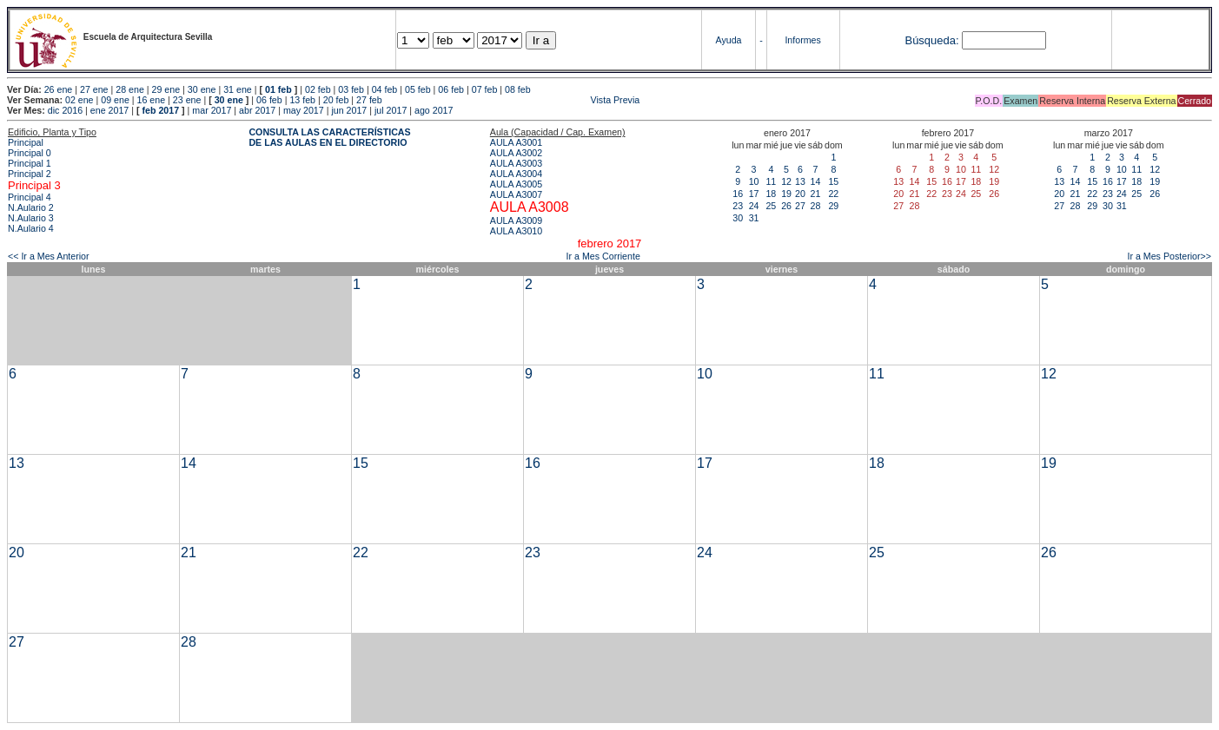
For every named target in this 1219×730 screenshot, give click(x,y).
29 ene (166, 89)
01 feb (278, 89)
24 (754, 206)
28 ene (130, 89)
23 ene (187, 100)
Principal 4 (29, 197)
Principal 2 (29, 173)
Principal (25, 142)
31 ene (237, 89)
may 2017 (303, 110)
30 (737, 218)
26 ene (58, 89)
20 (800, 193)
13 (800, 181)
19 (786, 193)
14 (815, 181)
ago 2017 (433, 110)
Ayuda (729, 40)
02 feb (318, 89)
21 (815, 193)
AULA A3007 (516, 194)
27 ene (94, 89)
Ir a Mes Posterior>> (1169, 256)
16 (737, 193)
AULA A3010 (516, 231)
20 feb (336, 100)
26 (786, 206)
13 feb (302, 100)
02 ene (79, 100)
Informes (802, 40)
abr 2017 (257, 110)
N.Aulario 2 (31, 207)
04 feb (385, 89)
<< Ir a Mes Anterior (48, 256)
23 (737, 206)
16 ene (151, 100)
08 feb (518, 89)
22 (833, 193)
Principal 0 (29, 153)
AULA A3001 (516, 142)
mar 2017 (211, 110)
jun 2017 (349, 110)
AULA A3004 (516, 173)
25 (770, 206)
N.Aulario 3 (31, 218)
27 (800, 206)
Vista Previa (512, 100)
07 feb (485, 89)
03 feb (351, 89)
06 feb (451, 89)
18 (770, 193)
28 (815, 206)
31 (754, 218)
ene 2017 (109, 110)
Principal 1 (29, 163)
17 (754, 193)
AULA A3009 (516, 220)
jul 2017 (390, 110)
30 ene (202, 89)
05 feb (418, 89)
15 (833, 181)
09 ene (115, 100)
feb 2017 (160, 110)
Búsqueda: (931, 40)
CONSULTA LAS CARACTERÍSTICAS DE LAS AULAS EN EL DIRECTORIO (329, 137)
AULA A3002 (516, 153)
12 (786, 181)
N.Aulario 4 (31, 228)
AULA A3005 (516, 184)
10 (754, 181)
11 (770, 181)
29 (833, 206)
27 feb (369, 100)
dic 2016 (65, 110)
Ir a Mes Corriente (603, 256)
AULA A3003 (516, 163)
